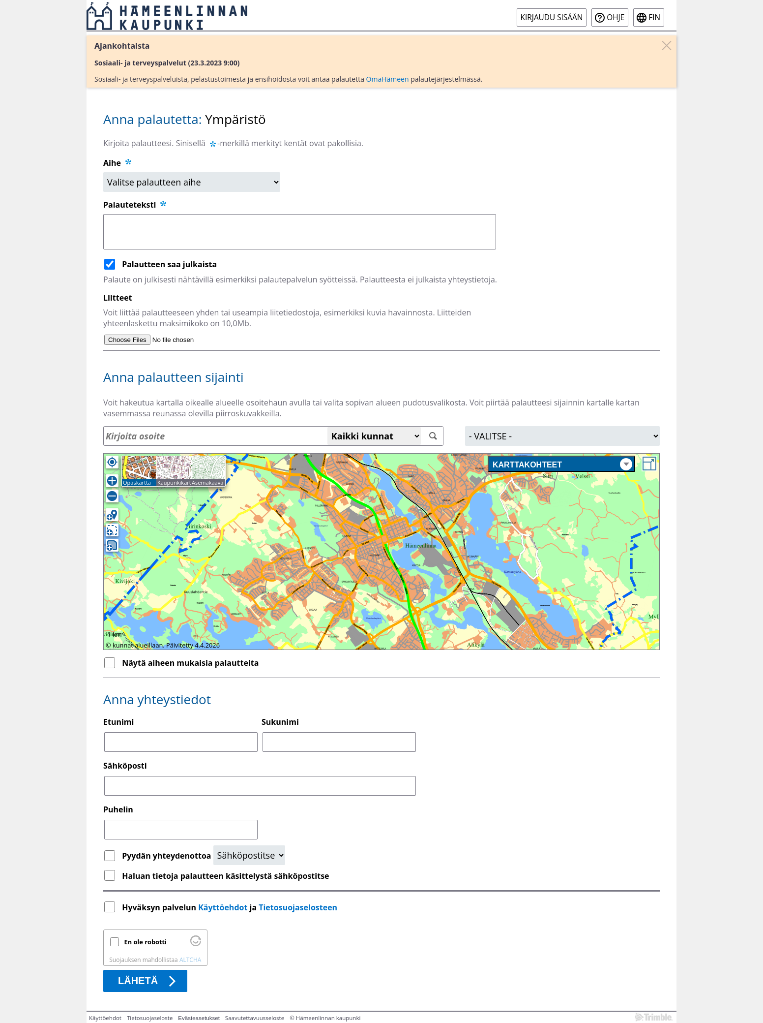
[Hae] (433, 436)
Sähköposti (125, 765)
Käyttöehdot (222, 907)
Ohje (615, 17)
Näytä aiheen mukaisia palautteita (190, 662)
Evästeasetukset (199, 1018)
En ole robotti (145, 941)
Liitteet (117, 297)
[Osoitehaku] (273, 436)
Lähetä (138, 980)
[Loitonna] (112, 496)
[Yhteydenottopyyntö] (249, 855)
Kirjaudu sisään (552, 17)
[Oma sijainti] (112, 462)
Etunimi (118, 721)
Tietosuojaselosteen (298, 907)
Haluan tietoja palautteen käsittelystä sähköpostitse (225, 875)
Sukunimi (280, 721)
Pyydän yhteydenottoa (167, 855)
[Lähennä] (112, 480)
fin (654, 17)
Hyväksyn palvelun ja (230, 907)
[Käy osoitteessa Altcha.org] (195, 943)
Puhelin (118, 809)
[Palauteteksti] (299, 231)
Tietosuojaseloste (150, 1018)
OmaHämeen (387, 79)
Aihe (112, 162)
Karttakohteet (562, 464)
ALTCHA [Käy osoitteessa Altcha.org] (190, 960)
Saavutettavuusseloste (254, 1018)
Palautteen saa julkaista (169, 264)
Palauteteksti (135, 204)
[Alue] (562, 436)
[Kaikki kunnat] (374, 436)
